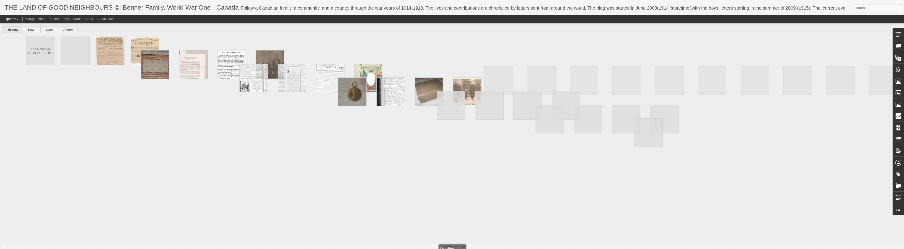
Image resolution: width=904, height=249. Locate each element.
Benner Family (59, 19)
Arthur (89, 19)
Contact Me (104, 19)
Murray (30, 19)
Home (42, 19)
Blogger (461, 246)
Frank (77, 19)
